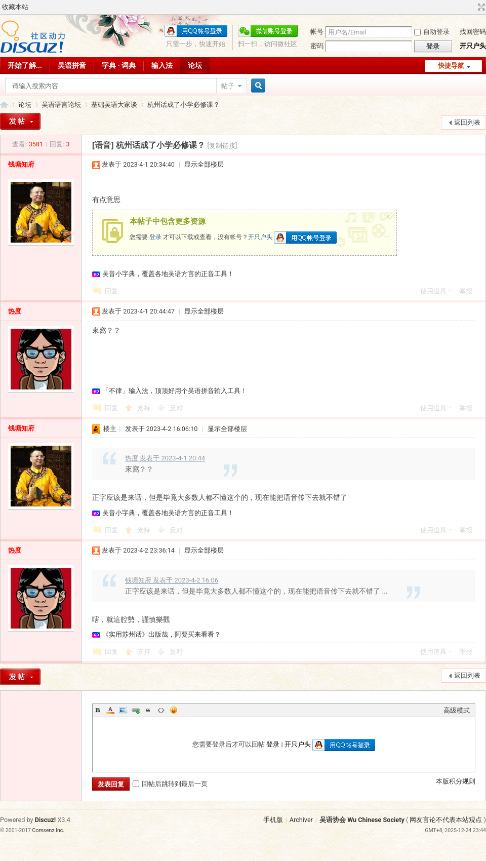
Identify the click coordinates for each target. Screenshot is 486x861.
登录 (155, 237)
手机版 (273, 820)
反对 (176, 408)
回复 (111, 291)
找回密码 (473, 31)
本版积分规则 (455, 781)
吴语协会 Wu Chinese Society (361, 820)
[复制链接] (222, 145)
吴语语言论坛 (61, 104)
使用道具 (433, 291)
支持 (144, 408)
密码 (316, 46)
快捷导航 (451, 65)
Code (161, 710)
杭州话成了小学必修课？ (183, 104)
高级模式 (456, 710)
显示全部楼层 (204, 164)
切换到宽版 (480, 7)
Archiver (301, 820)
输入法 (162, 65)
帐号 (316, 31)
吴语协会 (4, 104)
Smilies (174, 710)
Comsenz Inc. (48, 830)
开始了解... (25, 65)
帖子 (227, 86)
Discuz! (45, 820)
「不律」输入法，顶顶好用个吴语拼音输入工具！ (174, 391)
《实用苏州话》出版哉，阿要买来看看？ (161, 634)
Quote (148, 710)
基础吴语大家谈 (114, 104)
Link (136, 710)
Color (110, 710)
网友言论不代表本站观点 (446, 820)
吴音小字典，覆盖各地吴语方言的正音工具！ (168, 274)
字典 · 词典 (119, 65)
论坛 (195, 65)
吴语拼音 (72, 65)
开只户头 (473, 46)
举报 (465, 291)
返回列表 (467, 122)
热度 (14, 311)
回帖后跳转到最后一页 (170, 784)
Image (123, 710)
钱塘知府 (21, 164)
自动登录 (432, 31)
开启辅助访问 (471, 7)
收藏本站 (15, 7)
